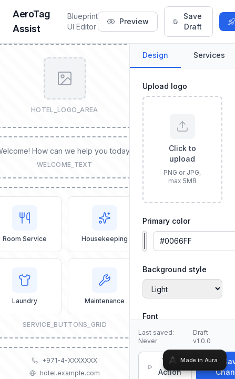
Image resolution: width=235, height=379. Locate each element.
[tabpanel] (117, 189)
